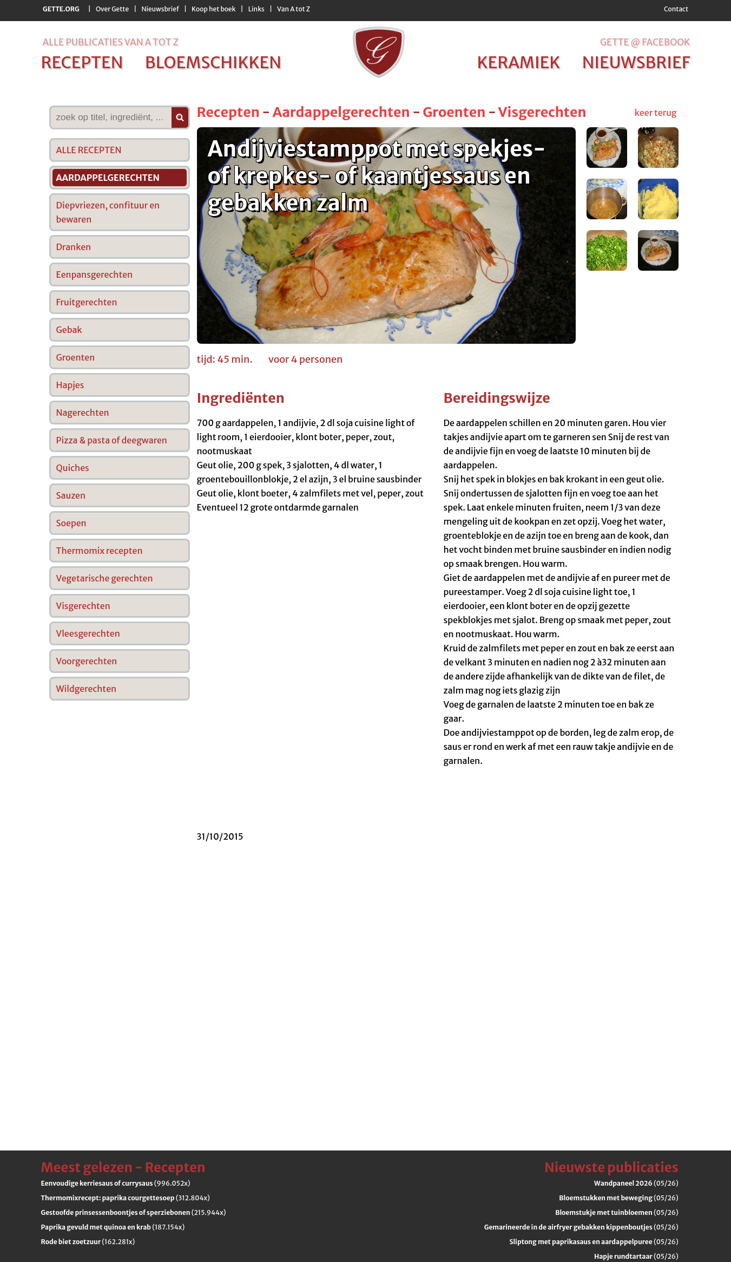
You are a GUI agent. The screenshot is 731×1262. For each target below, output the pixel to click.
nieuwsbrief (636, 62)
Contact (676, 9)
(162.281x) (88, 1242)
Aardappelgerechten (341, 112)
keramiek (518, 62)
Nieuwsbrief (160, 9)
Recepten (228, 112)
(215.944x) (133, 1212)
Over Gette (112, 9)
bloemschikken (213, 62)
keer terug (656, 112)
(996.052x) (115, 1183)
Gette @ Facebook (645, 42)
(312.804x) (125, 1198)
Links (256, 9)
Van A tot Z (293, 9)
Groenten (454, 112)
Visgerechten (542, 112)
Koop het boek (213, 9)
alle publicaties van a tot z (111, 42)
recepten (82, 62)
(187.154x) (113, 1227)
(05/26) (636, 1183)
